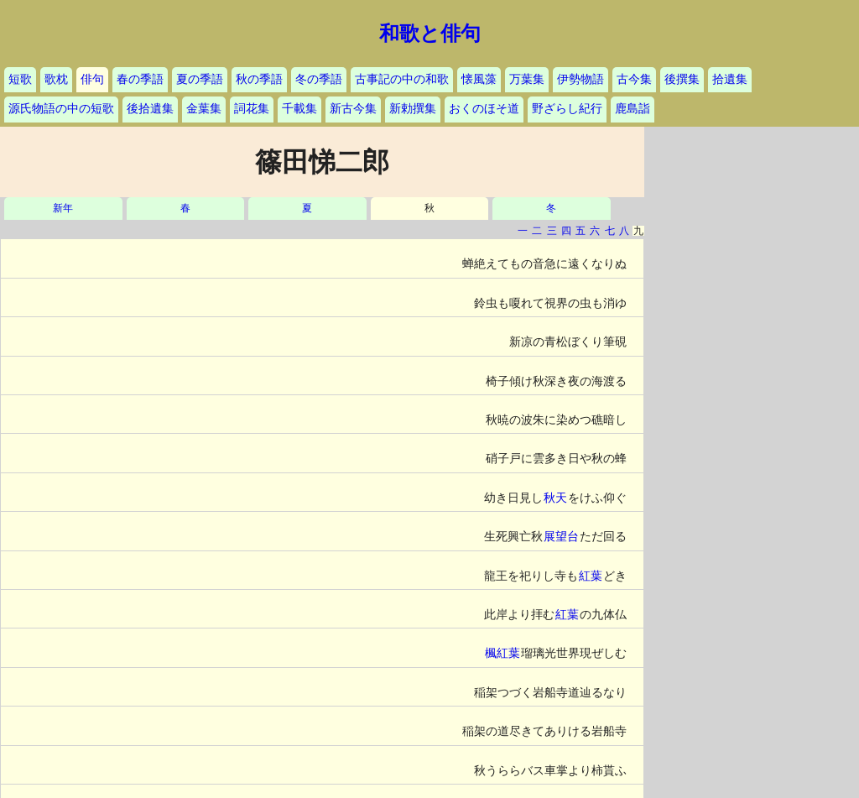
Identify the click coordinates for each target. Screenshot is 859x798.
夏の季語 (199, 79)
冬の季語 (318, 79)
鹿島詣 (632, 108)
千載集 (299, 108)
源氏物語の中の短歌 (61, 108)
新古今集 (353, 108)
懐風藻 (479, 79)
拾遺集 (729, 79)
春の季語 (140, 79)
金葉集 (203, 108)
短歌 (20, 79)
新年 (63, 208)
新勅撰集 (412, 108)
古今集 (634, 79)
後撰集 (682, 79)
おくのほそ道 (484, 108)
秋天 (555, 498)
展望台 (561, 536)
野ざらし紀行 (567, 108)
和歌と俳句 (430, 33)
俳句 (92, 79)
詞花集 (251, 108)
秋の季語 (259, 79)
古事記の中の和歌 (402, 79)
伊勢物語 (580, 79)
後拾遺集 (150, 108)
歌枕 (56, 79)
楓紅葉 (502, 653)
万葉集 (526, 79)
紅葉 (590, 576)
